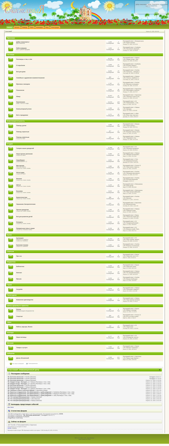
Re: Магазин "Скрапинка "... (131, 347)
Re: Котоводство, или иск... (131, 337)
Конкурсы (19, 222)
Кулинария (19, 238)
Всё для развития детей (24, 216)
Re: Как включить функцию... (132, 48)
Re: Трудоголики (128, 326)
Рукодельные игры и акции (25, 228)
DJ (136, 101)
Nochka (137, 70)
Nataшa (137, 57)
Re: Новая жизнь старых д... (132, 167)
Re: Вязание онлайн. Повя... (132, 229)
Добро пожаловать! (22, 42)
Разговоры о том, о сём (24, 59)
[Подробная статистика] (15, 418)
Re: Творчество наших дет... (132, 216)
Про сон (19, 256)
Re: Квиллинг (127, 198)
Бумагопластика (21, 197)
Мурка (137, 215)
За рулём (19, 289)
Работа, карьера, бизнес (24, 327)
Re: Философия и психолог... (132, 90)
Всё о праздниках (22, 115)
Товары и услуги (21, 347)
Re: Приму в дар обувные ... (132, 358)
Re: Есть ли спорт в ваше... (131, 316)
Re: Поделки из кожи (130, 210)
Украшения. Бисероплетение (25, 204)
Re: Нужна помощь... (130, 125)
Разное (18, 309)
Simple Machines (90, 438)
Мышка (137, 124)
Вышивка (19, 191)
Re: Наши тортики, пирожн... (132, 239)
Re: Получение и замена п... (132, 289)
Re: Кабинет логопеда (130, 310)
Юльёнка (25, 229)
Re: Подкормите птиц (130, 138)
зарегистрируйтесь (151, 5)
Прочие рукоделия (22, 209)
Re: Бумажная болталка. (131, 160)
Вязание (19, 178)
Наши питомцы (21, 337)
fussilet (89, 439)
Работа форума (21, 48)
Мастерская (20, 165)
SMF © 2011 (83, 438)
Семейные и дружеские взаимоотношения (30, 78)
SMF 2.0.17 (77, 438)
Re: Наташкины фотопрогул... (132, 173)
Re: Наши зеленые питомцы (132, 299)
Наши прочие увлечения (24, 154)
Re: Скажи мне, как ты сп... (131, 256)
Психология (20, 90)
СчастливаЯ (8, 31)
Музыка (18, 279)
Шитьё (18, 185)
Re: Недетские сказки (130, 266)
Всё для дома (20, 71)
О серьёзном (20, 65)
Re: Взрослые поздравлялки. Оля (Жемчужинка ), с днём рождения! (30, 392)
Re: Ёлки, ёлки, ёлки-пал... (131, 115)
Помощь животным (22, 137)
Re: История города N (130, 65)
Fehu (136, 159)
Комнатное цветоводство (24, 300)
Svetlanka (138, 47)
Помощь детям (21, 125)
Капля (23, 155)
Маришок (56, 393)
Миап (23, 138)
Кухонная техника (22, 245)
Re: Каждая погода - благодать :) (18, 382)
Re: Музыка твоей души (130, 279)
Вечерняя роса (139, 41)
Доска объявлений (22, 358)
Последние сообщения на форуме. (19, 416)
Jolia (54, 395)
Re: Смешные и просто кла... (132, 96)
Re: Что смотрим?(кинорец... (132, 272)
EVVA (61, 414)
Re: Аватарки (127, 109)
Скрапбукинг (20, 160)
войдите (162, 4)
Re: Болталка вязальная (131, 179)
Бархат (137, 254)
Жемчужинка (138, 184)
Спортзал (19, 316)
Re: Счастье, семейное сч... (132, 78)
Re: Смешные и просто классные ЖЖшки (21, 390)
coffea (136, 113)
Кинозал (19, 272)
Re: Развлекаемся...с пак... (131, 102)
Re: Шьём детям (128, 185)
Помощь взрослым (22, 132)
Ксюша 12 (138, 165)
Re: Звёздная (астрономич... (132, 154)
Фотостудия (20, 172)
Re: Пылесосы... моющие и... (132, 71)
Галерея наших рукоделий (25, 148)
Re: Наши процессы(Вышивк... (132, 191)
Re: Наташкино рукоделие (131, 148)
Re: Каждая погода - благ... (131, 59)
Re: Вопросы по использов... (132, 245)
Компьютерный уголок (23, 109)
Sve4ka (28, 168)
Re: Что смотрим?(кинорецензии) (18, 397)
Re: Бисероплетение (130, 204)
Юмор (18, 96)
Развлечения (20, 102)
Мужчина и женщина (23, 84)
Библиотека (20, 266)
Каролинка (138, 88)
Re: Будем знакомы (129, 42)
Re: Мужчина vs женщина (131, 84)
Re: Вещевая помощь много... (132, 131)
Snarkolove (25, 240)
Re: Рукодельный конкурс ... (132, 223)
